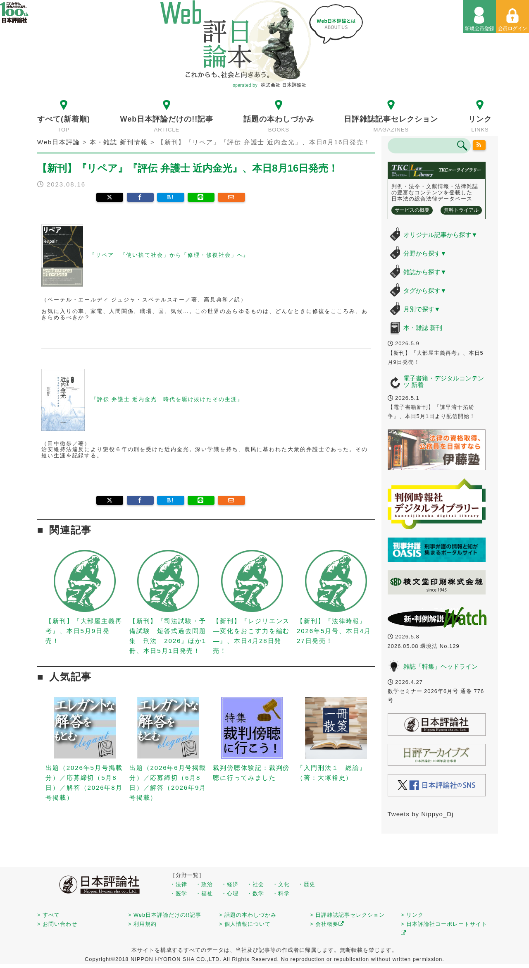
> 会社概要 (327, 924)
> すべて (48, 915)
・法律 (178, 884)
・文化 (281, 884)
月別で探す (422, 309)
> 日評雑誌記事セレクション (347, 915)
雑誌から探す (425, 271)
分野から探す (425, 253)
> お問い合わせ (57, 924)
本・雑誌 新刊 (422, 327)
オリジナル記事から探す (440, 234)
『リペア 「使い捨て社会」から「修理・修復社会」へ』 (169, 255)
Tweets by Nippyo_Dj (421, 813)
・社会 (255, 884)
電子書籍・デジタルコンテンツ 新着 (443, 382)
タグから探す (425, 290)
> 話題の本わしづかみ (247, 915)
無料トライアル (461, 210)
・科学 (281, 893)
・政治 (204, 884)
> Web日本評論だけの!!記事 (164, 915)
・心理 (229, 893)
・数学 (255, 893)
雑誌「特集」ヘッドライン (440, 666)
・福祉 (204, 893)
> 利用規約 (142, 924)
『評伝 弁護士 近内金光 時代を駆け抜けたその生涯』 (167, 399)
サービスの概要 (412, 210)
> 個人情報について (245, 924)
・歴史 (306, 884)
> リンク (412, 915)
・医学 (178, 893)
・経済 (229, 884)
